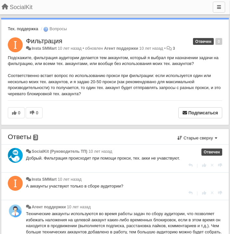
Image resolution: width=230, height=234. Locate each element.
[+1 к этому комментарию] (204, 165)
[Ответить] (190, 165)
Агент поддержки (121, 48)
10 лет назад (100, 151)
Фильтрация (44, 41)
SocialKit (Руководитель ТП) (59, 151)
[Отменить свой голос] (212, 165)
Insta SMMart (44, 48)
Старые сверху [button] (197, 138)
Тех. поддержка (23, 28)
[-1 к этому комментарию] (220, 165)
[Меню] (219, 7)
